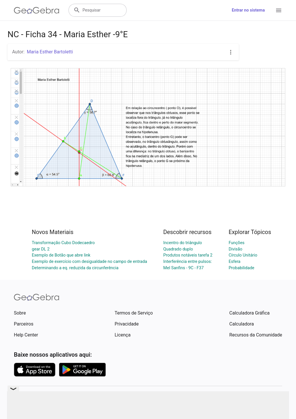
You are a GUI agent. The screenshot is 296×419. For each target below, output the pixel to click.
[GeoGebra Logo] (36, 10)
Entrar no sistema (248, 10)
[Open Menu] (278, 10)
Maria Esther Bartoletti (50, 52)
